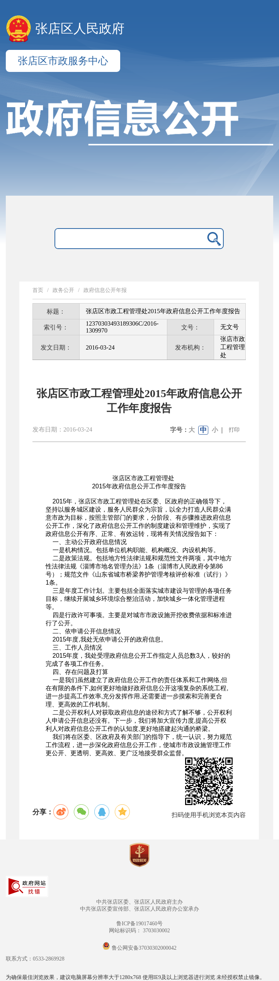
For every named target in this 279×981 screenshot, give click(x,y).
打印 (234, 430)
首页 (37, 290)
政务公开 (63, 290)
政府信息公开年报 (105, 290)
